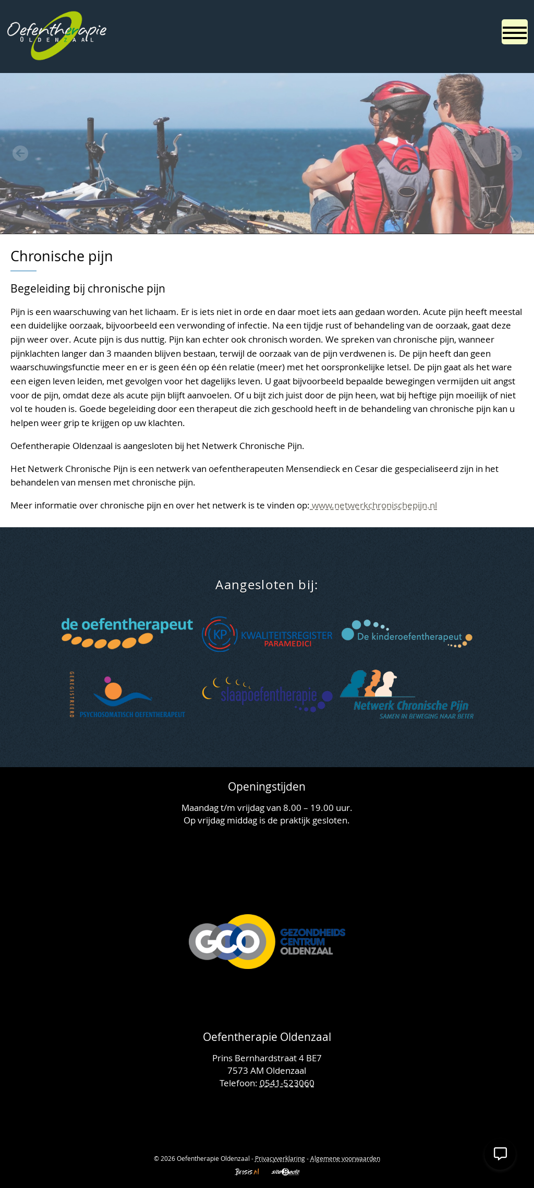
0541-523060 (287, 1083)
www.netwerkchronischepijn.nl (373, 505)
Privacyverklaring (280, 1158)
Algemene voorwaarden (345, 1158)
